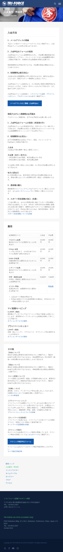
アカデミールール (23, 96)
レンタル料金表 (13, 395)
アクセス (9, 483)
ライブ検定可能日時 (15, 451)
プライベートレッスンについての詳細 (21, 412)
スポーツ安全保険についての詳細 (20, 214)
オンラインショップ (24, 191)
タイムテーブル (11, 473)
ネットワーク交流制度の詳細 (18, 424)
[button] (59, 4)
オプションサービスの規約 (17, 321)
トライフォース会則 (37, 94)
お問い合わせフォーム (12, 507)
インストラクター (12, 470)
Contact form (8, 528)
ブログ (8, 480)
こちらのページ (32, 434)
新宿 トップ (10, 464)
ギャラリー (10, 476)
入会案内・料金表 (12, 467)
